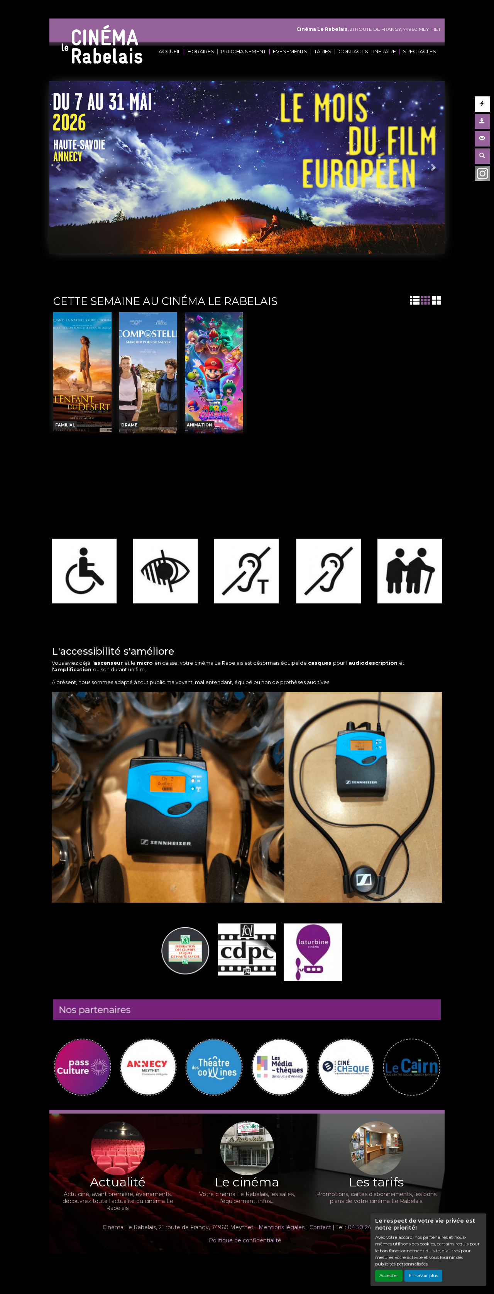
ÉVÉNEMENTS (290, 51)
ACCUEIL (170, 51)
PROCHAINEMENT (243, 51)
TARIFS (323, 51)
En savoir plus (423, 1275)
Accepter (388, 1275)
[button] (59, 167)
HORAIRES (201, 51)
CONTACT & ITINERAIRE (367, 51)
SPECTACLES (419, 51)
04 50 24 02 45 (367, 1227)
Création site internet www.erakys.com (220, 1264)
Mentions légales (282, 1227)
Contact (320, 1227)
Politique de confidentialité (245, 1240)
